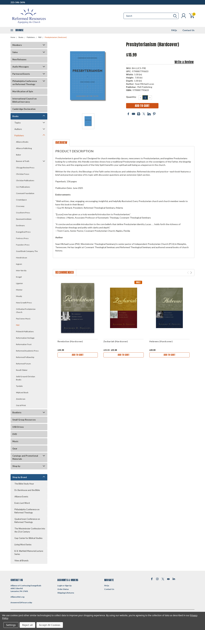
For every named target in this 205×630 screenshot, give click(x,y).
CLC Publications (23, 187)
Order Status (63, 589)
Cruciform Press (23, 212)
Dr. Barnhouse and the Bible (27, 490)
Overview (61, 142)
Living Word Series (22, 544)
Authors (18, 129)
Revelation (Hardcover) (70, 341)
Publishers (31, 37)
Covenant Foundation (25, 193)
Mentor (19, 290)
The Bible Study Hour (24, 483)
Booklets (16, 412)
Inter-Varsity (21, 270)
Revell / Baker (22, 370)
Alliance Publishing (24, 148)
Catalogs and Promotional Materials (25, 457)
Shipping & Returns (65, 593)
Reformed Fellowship (25, 357)
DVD (14, 434)
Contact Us (188, 30)
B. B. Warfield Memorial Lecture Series (28, 552)
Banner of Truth (22, 161)
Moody (19, 296)
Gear (14, 448)
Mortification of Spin (22, 91)
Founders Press (23, 245)
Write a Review (184, 61)
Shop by (16, 466)
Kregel (19, 277)
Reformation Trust (23, 344)
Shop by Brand (19, 477)
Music (15, 441)
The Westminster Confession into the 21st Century (29, 530)
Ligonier (19, 283)
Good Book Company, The (27, 251)
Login (59, 585)
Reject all (27, 625)
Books (21, 37)
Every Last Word (22, 503)
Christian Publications (25, 180)
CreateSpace (21, 200)
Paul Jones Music (23, 318)
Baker (18, 155)
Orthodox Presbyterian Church (26, 310)
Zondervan (20, 399)
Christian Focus (22, 174)
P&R (40, 37)
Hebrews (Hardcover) (161, 341)
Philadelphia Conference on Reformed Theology (24, 82)
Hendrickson (21, 257)
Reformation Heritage (25, 338)
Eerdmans (20, 225)
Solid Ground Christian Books (25, 378)
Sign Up (68, 585)
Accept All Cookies (49, 625)
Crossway (20, 206)
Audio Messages (20, 66)
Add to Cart (77, 354)
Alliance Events (21, 496)
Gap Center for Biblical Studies (28, 538)
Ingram (19, 264)
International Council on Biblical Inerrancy (24, 100)
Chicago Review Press (25, 167)
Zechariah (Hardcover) (115, 341)
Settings (11, 625)
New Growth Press (24, 302)
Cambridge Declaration (24, 109)
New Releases (19, 59)
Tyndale (19, 386)
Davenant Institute (23, 219)
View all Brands (21, 560)
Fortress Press (22, 238)
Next (191, 273)
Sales (15, 52)
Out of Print (21, 405)
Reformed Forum (23, 363)
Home (13, 37)
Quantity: (131, 97)
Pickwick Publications (25, 331)
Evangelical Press (23, 232)
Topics (17, 122)
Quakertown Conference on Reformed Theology (27, 520)
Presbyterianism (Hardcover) (56, 37)
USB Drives (18, 427)
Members (17, 45)
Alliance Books (22, 142)
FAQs (174, 30)
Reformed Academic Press (27, 351)
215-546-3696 (18, 2)
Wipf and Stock (22, 392)
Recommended (64, 272)
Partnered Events (21, 74)
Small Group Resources (24, 419)
